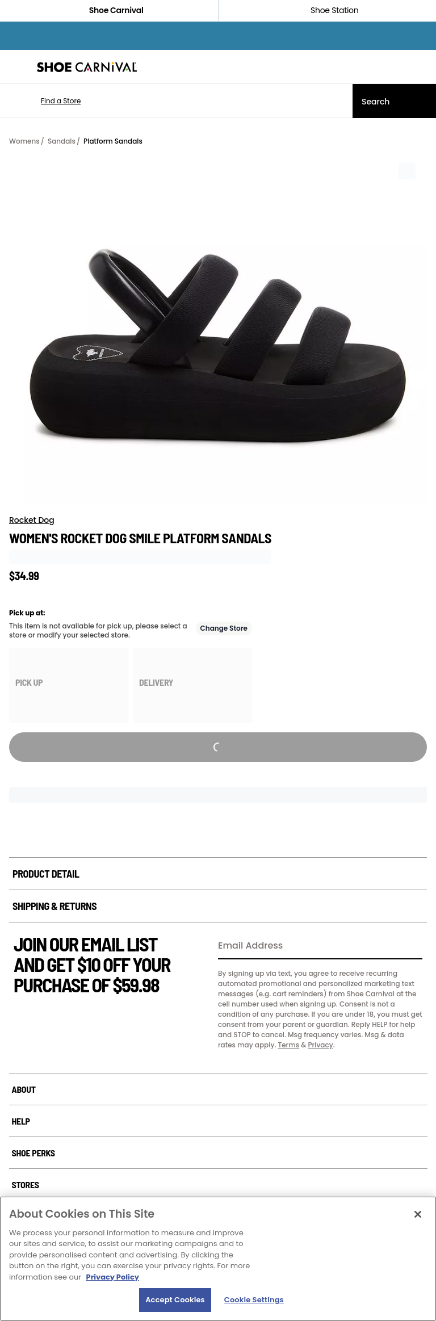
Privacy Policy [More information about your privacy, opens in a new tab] (112, 1277)
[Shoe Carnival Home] (87, 67)
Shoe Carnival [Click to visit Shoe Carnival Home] (109, 10)
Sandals (62, 141)
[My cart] (421, 67)
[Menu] (17, 67)
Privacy (320, 1045)
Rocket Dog (31, 520)
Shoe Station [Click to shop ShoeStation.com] (327, 10)
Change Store (224, 628)
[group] (68, 685)
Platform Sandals (112, 141)
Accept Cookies (175, 1299)
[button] (44, 101)
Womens (24, 141)
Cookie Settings (254, 1299)
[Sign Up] (410, 946)
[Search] (394, 101)
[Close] (417, 1214)
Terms (288, 1045)
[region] (218, 1258)
